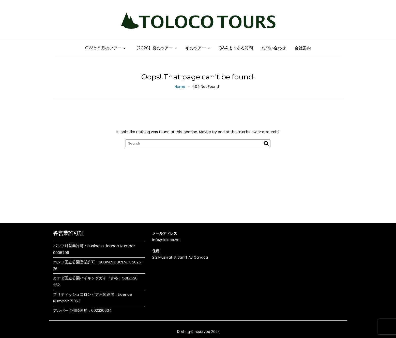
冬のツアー (196, 48)
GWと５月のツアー (103, 48)
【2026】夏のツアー (153, 48)
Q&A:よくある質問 (236, 48)
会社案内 (303, 48)
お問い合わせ (274, 48)
